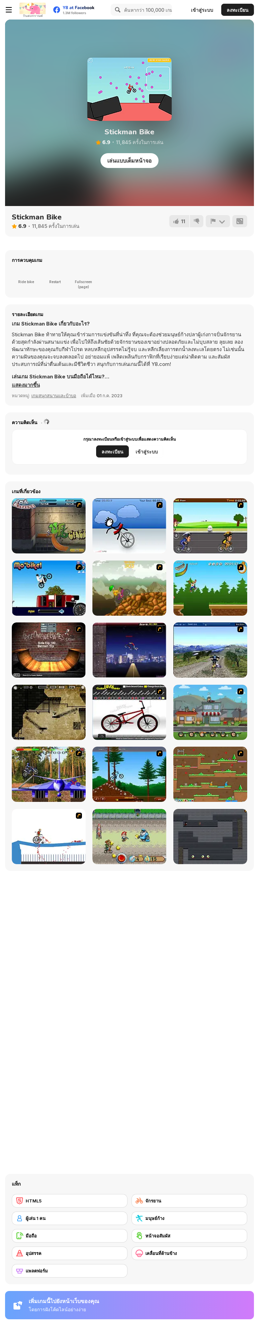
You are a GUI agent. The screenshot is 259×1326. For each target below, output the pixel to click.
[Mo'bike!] (49, 588)
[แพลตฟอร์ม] (69, 1271)
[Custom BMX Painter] (129, 712)
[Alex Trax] (129, 588)
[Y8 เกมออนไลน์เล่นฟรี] (32, 9)
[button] (26, 385)
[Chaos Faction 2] (210, 712)
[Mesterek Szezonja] (210, 588)
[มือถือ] (69, 1236)
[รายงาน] (218, 221)
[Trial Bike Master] (49, 774)
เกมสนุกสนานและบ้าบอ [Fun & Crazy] (53, 395)
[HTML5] (69, 1201)
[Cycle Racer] (210, 525)
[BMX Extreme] (49, 525)
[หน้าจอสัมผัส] (189, 1236)
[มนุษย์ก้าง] (189, 1218)
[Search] (117, 10)
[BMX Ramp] (49, 650)
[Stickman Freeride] (129, 774)
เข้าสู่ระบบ (202, 10)
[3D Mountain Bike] (210, 650)
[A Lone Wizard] (210, 836)
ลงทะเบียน (238, 10)
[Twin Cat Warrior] (210, 774)
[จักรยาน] (189, 1201)
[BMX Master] (129, 650)
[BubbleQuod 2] (49, 712)
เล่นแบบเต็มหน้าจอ (129, 160)
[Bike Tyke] (129, 836)
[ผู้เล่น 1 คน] (69, 1218)
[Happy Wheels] (49, 836)
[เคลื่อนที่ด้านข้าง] (189, 1253)
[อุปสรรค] (69, 1253)
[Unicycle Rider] (129, 525)
